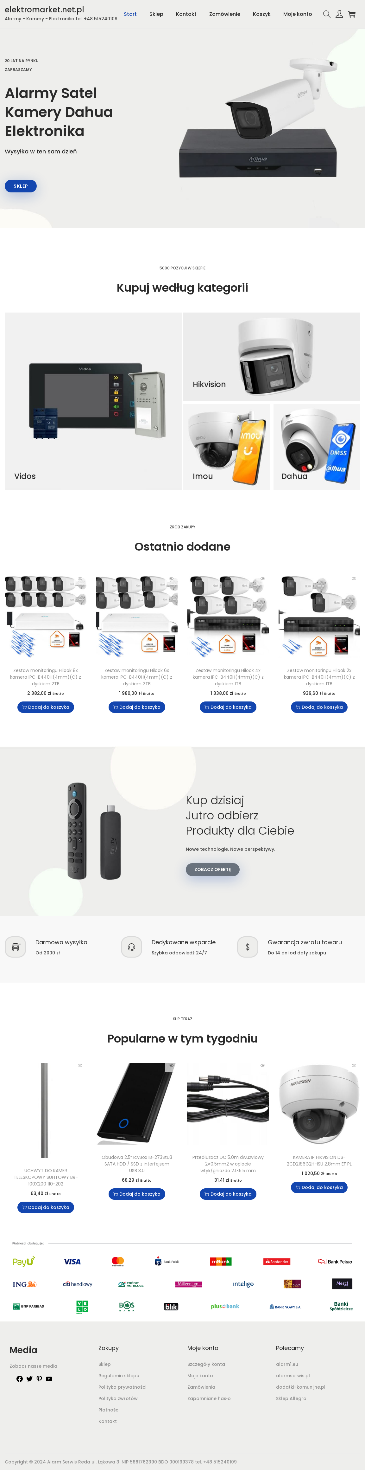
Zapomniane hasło (209, 1400)
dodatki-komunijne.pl (300, 1388)
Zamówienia (201, 1388)
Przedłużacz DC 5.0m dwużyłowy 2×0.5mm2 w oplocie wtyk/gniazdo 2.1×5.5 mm (228, 1165)
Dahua (294, 477)
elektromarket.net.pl (44, 9)
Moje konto (200, 1377)
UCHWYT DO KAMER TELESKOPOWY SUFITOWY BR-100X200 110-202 (46, 1178)
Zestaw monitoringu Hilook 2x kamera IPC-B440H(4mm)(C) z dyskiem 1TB (319, 678)
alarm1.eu (287, 1365)
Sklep (104, 1365)
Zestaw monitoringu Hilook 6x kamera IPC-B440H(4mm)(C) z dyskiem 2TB (136, 678)
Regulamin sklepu (118, 1377)
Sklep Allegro (291, 1400)
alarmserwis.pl (293, 1377)
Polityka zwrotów (118, 1400)
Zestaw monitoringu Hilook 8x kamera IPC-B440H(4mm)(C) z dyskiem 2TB (45, 678)
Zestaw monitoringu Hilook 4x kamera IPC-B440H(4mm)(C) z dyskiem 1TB (228, 678)
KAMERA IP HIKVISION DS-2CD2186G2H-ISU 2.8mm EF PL (319, 1162)
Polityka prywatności (122, 1388)
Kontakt (107, 1422)
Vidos (25, 477)
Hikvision (209, 386)
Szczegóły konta (206, 1365)
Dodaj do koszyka (45, 708)
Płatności (108, 1411)
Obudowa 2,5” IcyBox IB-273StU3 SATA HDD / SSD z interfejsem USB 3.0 (137, 1165)
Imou (203, 477)
